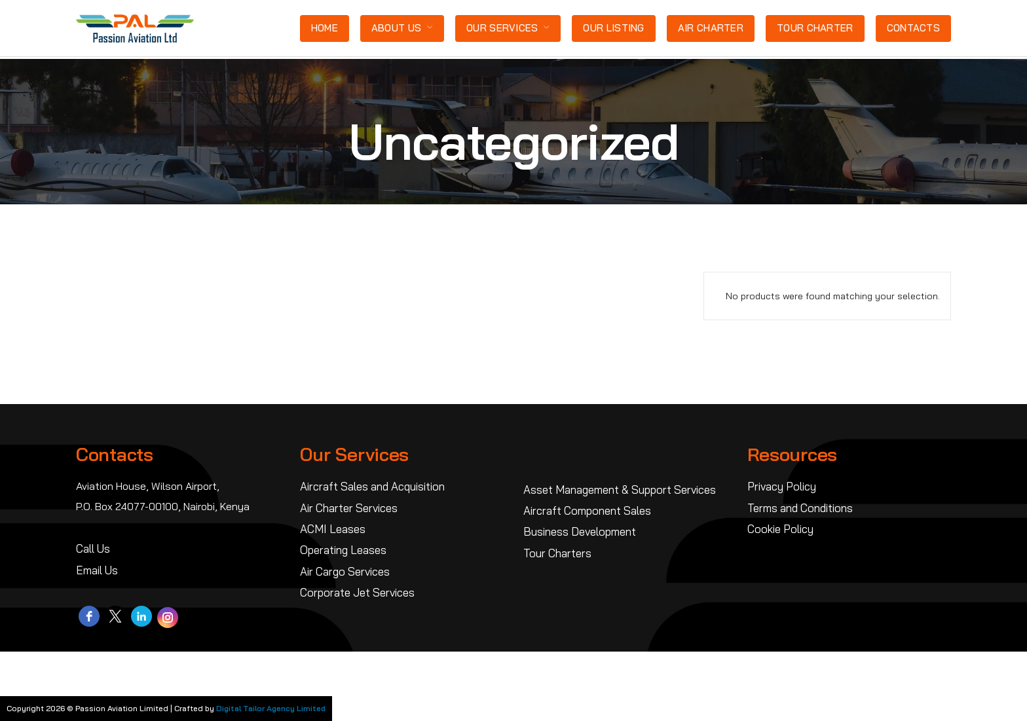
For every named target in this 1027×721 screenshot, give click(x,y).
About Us (396, 28)
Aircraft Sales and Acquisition (372, 486)
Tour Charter (815, 28)
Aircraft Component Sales (587, 510)
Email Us (97, 570)
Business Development (579, 531)
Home (324, 28)
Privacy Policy (781, 486)
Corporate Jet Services (357, 592)
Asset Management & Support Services (619, 489)
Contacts (913, 28)
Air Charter (710, 28)
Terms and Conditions (800, 508)
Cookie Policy (780, 529)
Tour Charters (557, 553)
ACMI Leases (332, 529)
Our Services (502, 28)
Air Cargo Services (345, 571)
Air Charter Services (349, 508)
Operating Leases (343, 550)
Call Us (93, 548)
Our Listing (613, 28)
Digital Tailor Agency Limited (271, 708)
